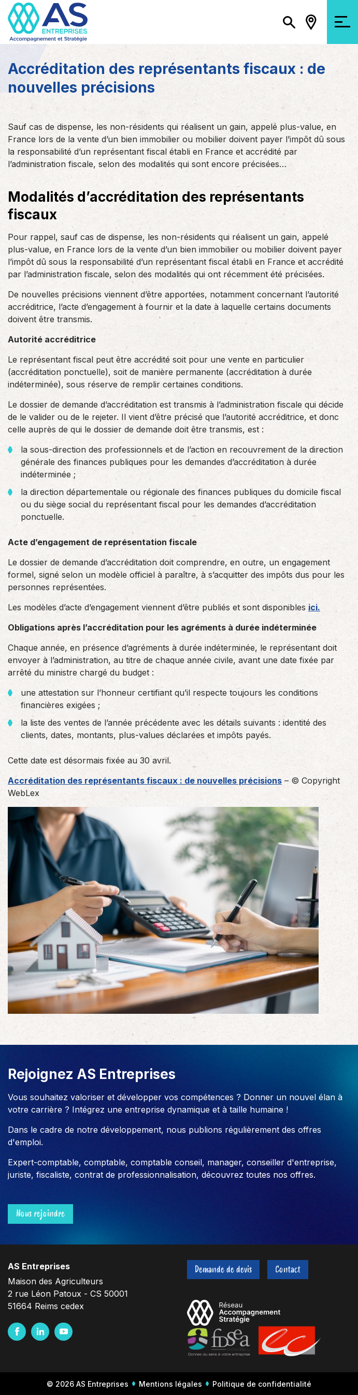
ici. (314, 607)
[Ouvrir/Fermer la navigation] (342, 22)
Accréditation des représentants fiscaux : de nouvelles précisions (145, 780)
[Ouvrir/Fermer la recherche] (289, 22)
